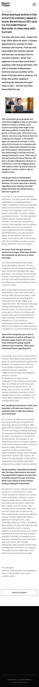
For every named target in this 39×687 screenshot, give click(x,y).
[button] (34, 4)
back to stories (19, 592)
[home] (6, 4)
